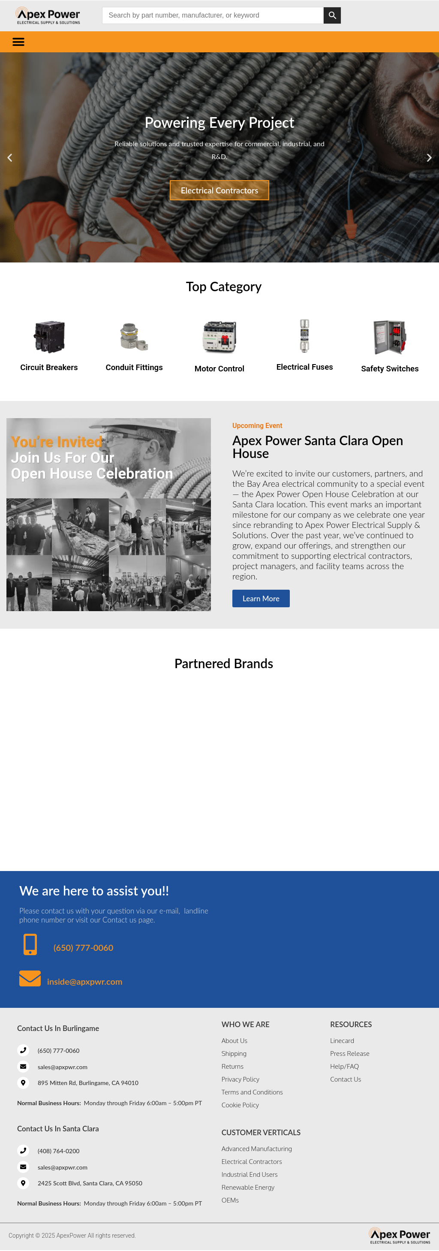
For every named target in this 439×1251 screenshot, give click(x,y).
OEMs (230, 1200)
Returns (233, 1066)
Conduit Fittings (134, 367)
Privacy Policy (240, 1079)
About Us (234, 1041)
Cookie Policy (240, 1105)
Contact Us (345, 1079)
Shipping (234, 1053)
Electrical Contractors (220, 190)
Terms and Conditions (252, 1092)
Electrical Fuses (305, 367)
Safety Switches (389, 369)
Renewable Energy (248, 1187)
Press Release (350, 1053)
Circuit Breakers (49, 367)
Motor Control (219, 369)
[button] (18, 41)
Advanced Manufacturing (257, 1149)
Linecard (342, 1041)
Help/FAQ (344, 1066)
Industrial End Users (250, 1174)
